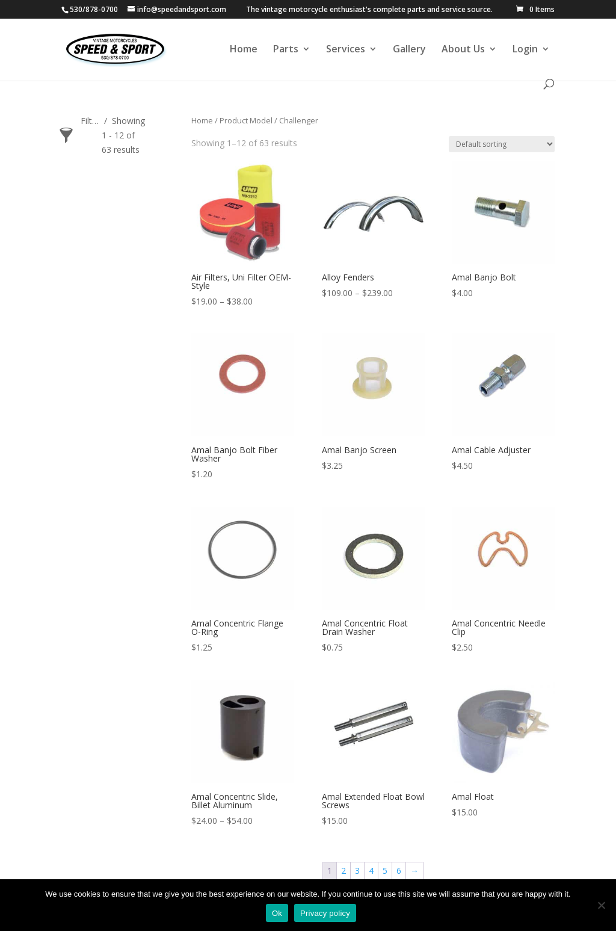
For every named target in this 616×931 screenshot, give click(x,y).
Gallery (409, 50)
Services (345, 50)
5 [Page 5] (385, 870)
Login (525, 50)
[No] (601, 905)
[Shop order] (502, 144)
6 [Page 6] (398, 870)
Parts (285, 50)
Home (243, 50)
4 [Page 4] (371, 870)
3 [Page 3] (357, 870)
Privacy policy (325, 913)
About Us (463, 50)
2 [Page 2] (343, 870)
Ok (277, 913)
